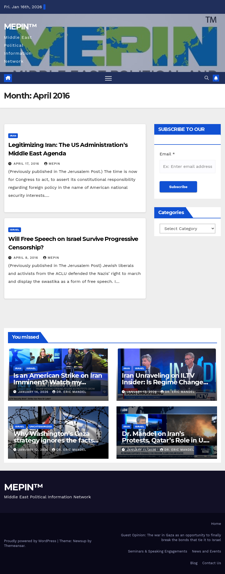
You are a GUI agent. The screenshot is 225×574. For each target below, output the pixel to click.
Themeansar (14, 546)
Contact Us (211, 563)
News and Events (206, 551)
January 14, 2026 (34, 392)
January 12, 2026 (34, 450)
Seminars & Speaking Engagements (157, 551)
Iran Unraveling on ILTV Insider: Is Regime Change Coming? (162, 382)
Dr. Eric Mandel (69, 392)
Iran (13, 135)
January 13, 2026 (142, 392)
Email (167, 153)
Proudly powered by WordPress (30, 541)
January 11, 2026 (142, 450)
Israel (14, 229)
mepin (52, 163)
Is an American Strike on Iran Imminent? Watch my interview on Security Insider (57, 382)
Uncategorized (41, 426)
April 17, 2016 (27, 163)
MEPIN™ (20, 27)
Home (216, 524)
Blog (193, 563)
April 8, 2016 (26, 258)
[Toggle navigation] (108, 78)
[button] (207, 77)
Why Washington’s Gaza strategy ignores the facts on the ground (53, 440)
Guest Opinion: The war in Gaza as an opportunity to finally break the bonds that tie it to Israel (171, 537)
